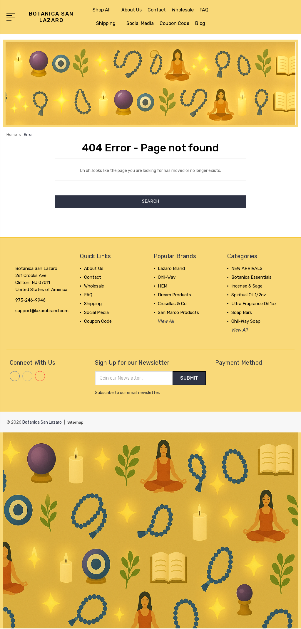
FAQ (204, 10)
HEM (162, 286)
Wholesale (183, 10)
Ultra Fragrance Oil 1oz (254, 303)
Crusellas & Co (172, 303)
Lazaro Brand (171, 268)
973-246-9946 (30, 300)
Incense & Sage (246, 286)
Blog (200, 23)
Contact (157, 10)
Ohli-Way (166, 277)
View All (166, 321)
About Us (131, 10)
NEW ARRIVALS (246, 268)
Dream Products (174, 294)
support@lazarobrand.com (41, 310)
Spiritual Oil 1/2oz (248, 294)
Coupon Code (174, 23)
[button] (150, 83)
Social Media (140, 23)
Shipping (108, 23)
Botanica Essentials (251, 277)
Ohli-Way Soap (245, 321)
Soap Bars (241, 312)
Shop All (104, 10)
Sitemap (75, 422)
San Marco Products (178, 312)
